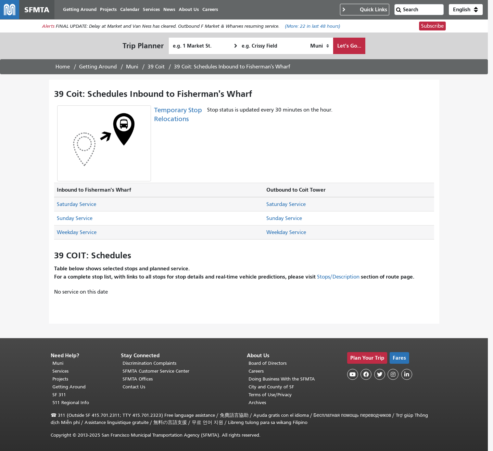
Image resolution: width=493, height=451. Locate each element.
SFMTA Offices (138, 379)
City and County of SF (271, 387)
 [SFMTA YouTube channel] (353, 374)
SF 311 (59, 395)
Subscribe (432, 26)
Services (60, 371)
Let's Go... (349, 45)
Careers (256, 371)
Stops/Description (338, 277)
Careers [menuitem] (210, 9)
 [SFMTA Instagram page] (393, 374)
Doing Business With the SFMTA (282, 379)
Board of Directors (268, 363)
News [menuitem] (169, 9)
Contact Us (134, 387)
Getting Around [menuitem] (80, 9)
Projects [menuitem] (108, 9)
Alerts (48, 26)
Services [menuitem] (151, 9)
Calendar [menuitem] (129, 9)
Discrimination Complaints (149, 363)
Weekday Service (77, 232)
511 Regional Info (70, 402)
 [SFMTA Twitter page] (379, 374)
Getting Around (98, 67)
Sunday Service (74, 218)
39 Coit (156, 67)
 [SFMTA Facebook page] (366, 374)
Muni (132, 67)
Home (62, 67)
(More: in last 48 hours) (312, 26)
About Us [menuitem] (189, 9)
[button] (466, 9)
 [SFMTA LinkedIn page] (406, 374)
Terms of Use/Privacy (270, 395)
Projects (60, 379)
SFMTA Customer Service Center (156, 371)
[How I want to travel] (319, 46)
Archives (257, 402)
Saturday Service (76, 204)
